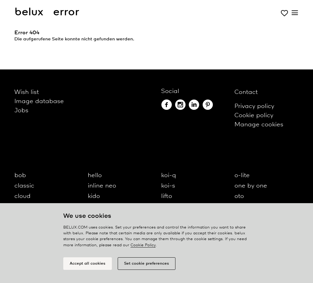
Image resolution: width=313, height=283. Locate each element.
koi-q (168, 175)
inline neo (102, 186)
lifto (166, 196)
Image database (39, 101)
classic (24, 186)
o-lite (242, 175)
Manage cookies (258, 125)
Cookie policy (253, 115)
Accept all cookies (87, 265)
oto (239, 196)
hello (95, 175)
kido (94, 196)
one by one (250, 186)
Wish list (26, 92)
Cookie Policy (143, 247)
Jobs (21, 111)
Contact (246, 92)
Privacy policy (254, 106)
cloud (22, 196)
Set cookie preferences (146, 265)
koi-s (168, 186)
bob (20, 175)
